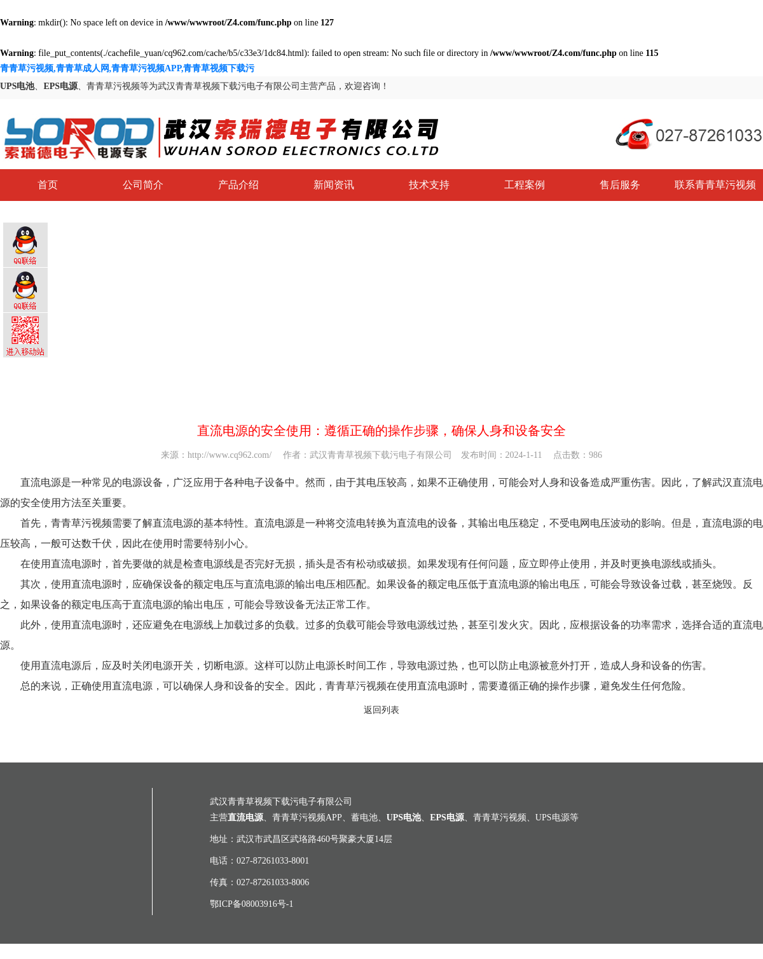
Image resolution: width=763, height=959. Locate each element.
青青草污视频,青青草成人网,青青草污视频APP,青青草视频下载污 (127, 68)
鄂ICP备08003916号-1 (251, 904)
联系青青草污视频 (715, 184)
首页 (48, 184)
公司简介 (143, 184)
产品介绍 (238, 184)
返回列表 (381, 710)
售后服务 (620, 184)
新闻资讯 (333, 184)
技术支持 (429, 184)
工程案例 (524, 184)
